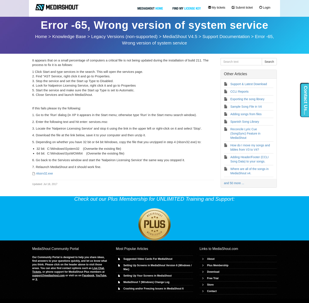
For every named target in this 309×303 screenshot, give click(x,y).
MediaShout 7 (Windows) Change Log (146, 282)
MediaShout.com (225, 249)
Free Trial (212, 278)
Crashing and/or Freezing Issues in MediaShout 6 (153, 288)
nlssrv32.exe (44, 173)
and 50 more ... (234, 183)
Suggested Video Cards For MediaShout (147, 258)
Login (264, 7)
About (211, 258)
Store (210, 284)
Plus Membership (217, 265)
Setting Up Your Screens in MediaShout (147, 275)
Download (213, 271)
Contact (212, 291)
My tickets (216, 7)
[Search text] (241, 61)
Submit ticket (242, 7)
